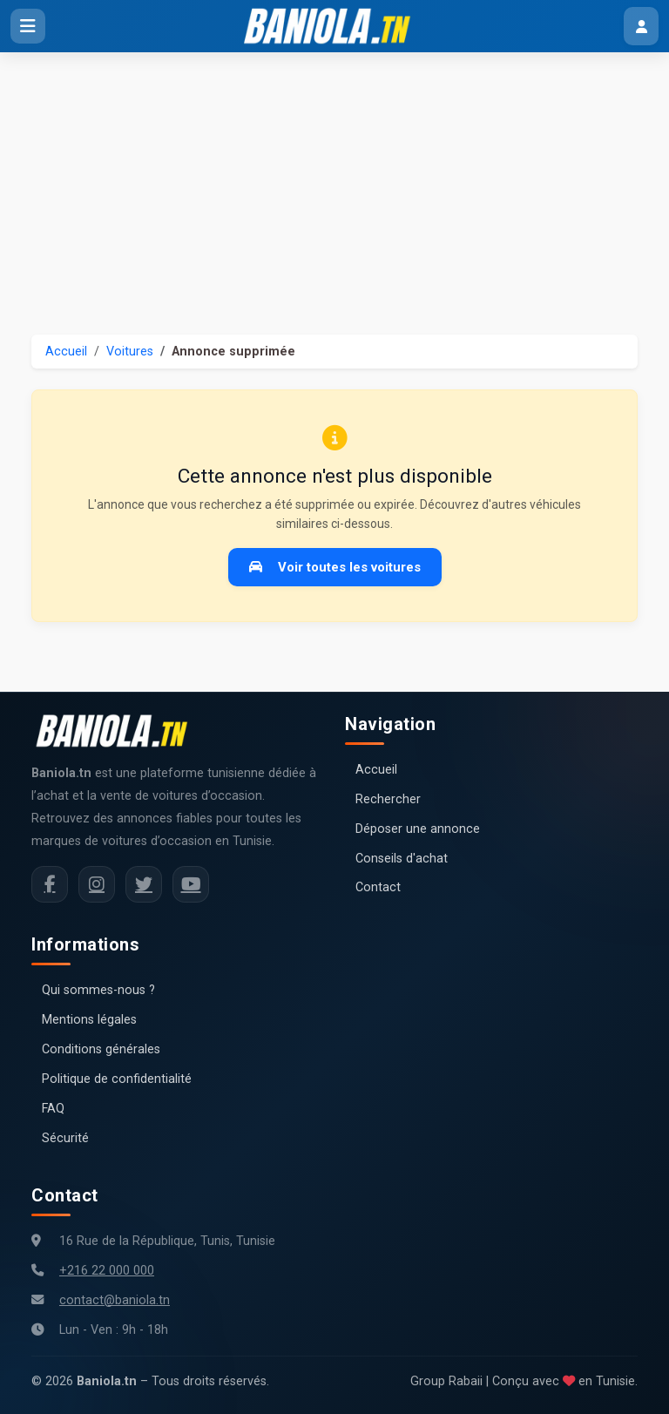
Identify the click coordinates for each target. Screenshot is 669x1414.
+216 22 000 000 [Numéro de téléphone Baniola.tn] (106, 1270)
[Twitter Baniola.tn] (143, 884)
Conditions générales (101, 1049)
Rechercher (388, 799)
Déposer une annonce (417, 829)
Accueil (66, 351)
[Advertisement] (334, 183)
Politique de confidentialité (117, 1079)
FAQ (53, 1108)
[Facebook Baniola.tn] (49, 884)
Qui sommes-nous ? (98, 990)
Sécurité (65, 1138)
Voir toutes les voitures (335, 567)
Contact (378, 887)
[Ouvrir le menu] (27, 26)
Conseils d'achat (401, 858)
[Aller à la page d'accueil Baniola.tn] (118, 731)
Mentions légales (89, 1019)
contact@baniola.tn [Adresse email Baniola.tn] (114, 1300)
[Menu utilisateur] (641, 26)
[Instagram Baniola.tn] (96, 884)
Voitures (129, 351)
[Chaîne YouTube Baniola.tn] (190, 884)
